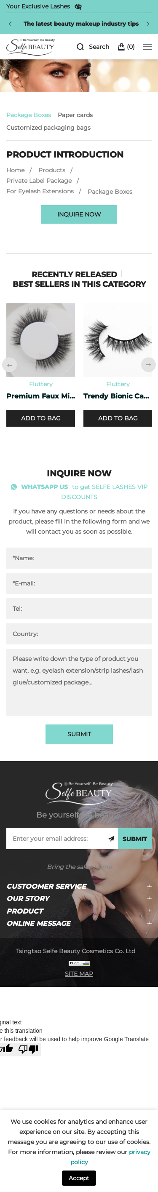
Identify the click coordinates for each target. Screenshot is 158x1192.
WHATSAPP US (44, 487)
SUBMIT (79, 734)
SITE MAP (79, 974)
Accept (79, 1178)
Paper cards (75, 115)
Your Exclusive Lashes (38, 6)
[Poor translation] (28, 1049)
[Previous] (10, 23)
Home (15, 170)
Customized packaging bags (48, 127)
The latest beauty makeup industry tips (81, 23)
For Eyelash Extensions (40, 191)
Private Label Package (39, 180)
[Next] (148, 23)
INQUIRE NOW (79, 214)
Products (51, 170)
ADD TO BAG (41, 418)
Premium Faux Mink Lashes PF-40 (40, 396)
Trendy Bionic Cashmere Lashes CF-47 (117, 396)
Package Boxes (28, 115)
